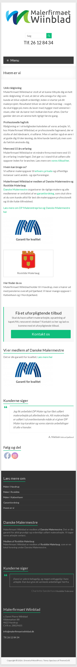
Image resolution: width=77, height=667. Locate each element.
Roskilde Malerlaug (50, 544)
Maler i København (13, 497)
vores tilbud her (60, 160)
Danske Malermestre (15, 189)
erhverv (39, 171)
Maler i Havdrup (11, 486)
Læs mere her (28, 358)
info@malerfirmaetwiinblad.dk (18, 631)
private (48, 171)
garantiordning (45, 193)
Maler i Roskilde (11, 492)
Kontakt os (41, 334)
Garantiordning (11, 502)
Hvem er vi (8, 507)
